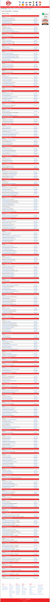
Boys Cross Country (12, 591)
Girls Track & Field (24, 589)
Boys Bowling (17, 592)
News (3, 585)
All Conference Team (24, 8)
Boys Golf (10, 594)
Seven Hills (4, 56)
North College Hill (5, 23)
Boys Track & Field (24, 588)
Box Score (35, 18)
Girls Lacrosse (24, 594)
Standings (9, 8)
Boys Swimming (18, 589)
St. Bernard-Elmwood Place (13, 57)
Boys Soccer (11, 588)
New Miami (12, 20)
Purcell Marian (4, 18)
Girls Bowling (17, 594)
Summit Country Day (9, 30)
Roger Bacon (4, 43)
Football (10, 585)
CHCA (9, 27)
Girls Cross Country (12, 592)
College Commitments (5, 588)
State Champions (4, 589)
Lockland (7, 59)
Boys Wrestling (18, 588)
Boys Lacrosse (24, 592)
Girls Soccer (11, 589)
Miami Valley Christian (5, 20)
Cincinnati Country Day (14, 31)
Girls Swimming (18, 591)
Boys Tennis (23, 591)
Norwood (3, 59)
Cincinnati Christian (14, 54)
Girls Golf (10, 595)
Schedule (19, 8)
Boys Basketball (18, 585)
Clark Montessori (8, 21)
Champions (29, 8)
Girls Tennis (10, 597)
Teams (16, 8)
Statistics (13, 8)
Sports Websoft (28, 599)
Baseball (23, 585)
